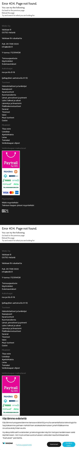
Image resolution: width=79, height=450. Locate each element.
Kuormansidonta (9, 95)
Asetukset (54, 444)
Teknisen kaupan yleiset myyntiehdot (18, 205)
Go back (5, 10)
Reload (4, 13)
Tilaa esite (6, 129)
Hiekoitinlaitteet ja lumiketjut (14, 86)
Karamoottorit (8, 92)
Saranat (5, 109)
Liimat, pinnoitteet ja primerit (14, 97)
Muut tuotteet (8, 117)
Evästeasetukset (9, 64)
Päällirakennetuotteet (11, 106)
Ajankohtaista (8, 134)
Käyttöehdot (7, 61)
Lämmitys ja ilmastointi (11, 103)
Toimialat (6, 140)
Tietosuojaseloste (9, 58)
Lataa (4, 137)
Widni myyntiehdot (10, 202)
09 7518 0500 (12, 44)
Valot (4, 115)
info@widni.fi (7, 47)
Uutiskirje (6, 131)
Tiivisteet (6, 112)
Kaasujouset (7, 89)
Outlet (5, 120)
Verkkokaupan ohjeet (11, 143)
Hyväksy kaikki (69, 444)
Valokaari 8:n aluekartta (12, 38)
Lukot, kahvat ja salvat (11, 100)
